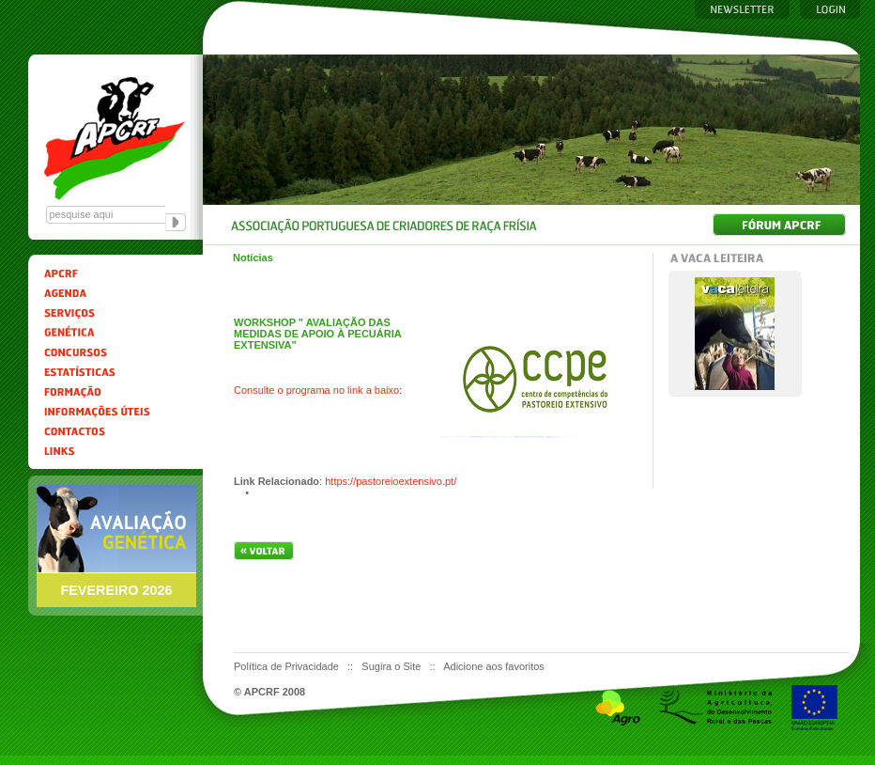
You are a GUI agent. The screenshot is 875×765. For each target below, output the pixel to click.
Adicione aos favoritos (494, 666)
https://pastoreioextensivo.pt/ (390, 481)
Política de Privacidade (288, 666)
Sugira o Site (392, 666)
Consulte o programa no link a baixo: (318, 390)
